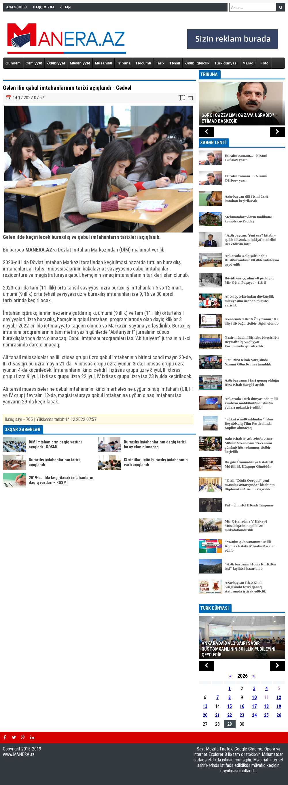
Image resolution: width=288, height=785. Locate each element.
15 (229, 706)
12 (278, 697)
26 (278, 715)
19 (278, 706)
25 (266, 715)
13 (205, 706)
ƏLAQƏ (65, 7)
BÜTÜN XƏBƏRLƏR (242, 600)
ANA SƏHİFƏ (16, 7)
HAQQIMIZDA (43, 7)
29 (229, 724)
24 (254, 715)
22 (229, 715)
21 (217, 715)
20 (205, 715)
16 (242, 706)
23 (242, 715)
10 (254, 697)
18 (266, 706)
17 (254, 706)
